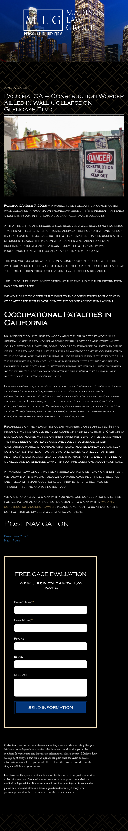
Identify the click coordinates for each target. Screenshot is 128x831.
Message (21, 674)
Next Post (12, 540)
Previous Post (16, 536)
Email (19, 656)
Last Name (23, 620)
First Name (24, 602)
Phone (20, 638)
